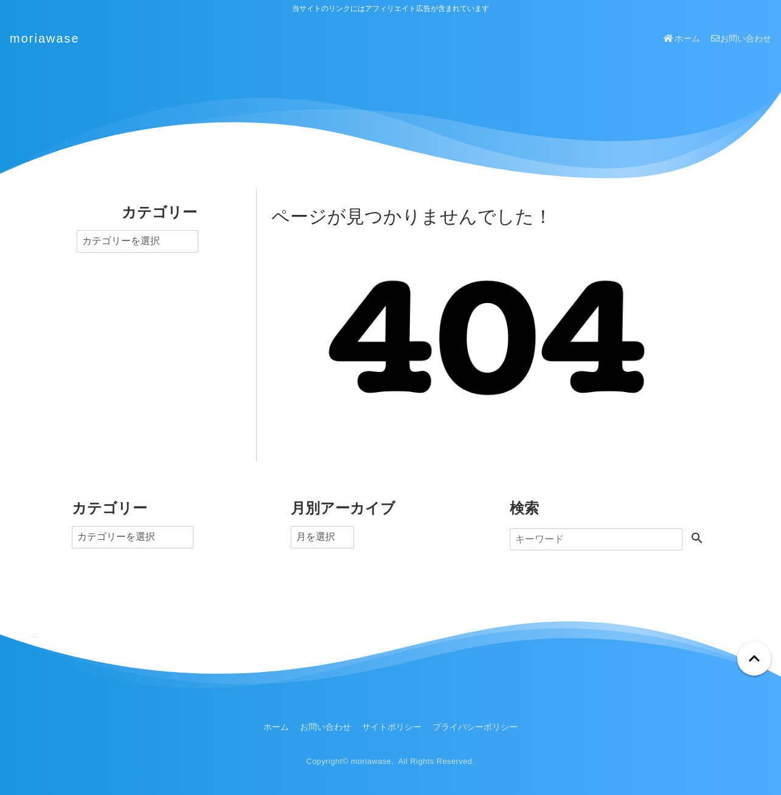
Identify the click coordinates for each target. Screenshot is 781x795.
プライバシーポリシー (475, 727)
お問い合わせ (741, 38)
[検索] (596, 539)
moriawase (45, 38)
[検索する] (697, 539)
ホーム (681, 38)
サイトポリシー (392, 727)
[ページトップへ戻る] (754, 659)
